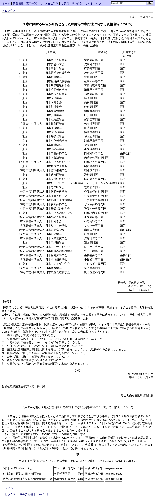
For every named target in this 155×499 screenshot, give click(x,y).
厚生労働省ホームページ (34, 494)
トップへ (7, 487)
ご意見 (65, 3)
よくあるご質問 (48, 3)
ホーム (6, 3)
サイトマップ (93, 3)
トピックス (9, 10)
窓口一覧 (31, 3)
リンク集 (77, 3)
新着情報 (18, 3)
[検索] (128, 3)
